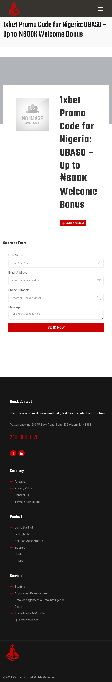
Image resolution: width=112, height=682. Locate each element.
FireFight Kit (22, 534)
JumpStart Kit (24, 527)
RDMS (19, 561)
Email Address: (18, 272)
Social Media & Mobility (30, 613)
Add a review (73, 223)
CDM (18, 554)
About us (21, 481)
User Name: (16, 255)
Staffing (20, 586)
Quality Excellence (26, 620)
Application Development (31, 593)
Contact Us (22, 495)
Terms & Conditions (27, 501)
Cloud (18, 606)
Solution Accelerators (29, 541)
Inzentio (20, 547)
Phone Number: (18, 290)
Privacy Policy (24, 488)
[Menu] (100, 9)
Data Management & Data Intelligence (40, 600)
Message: (14, 307)
